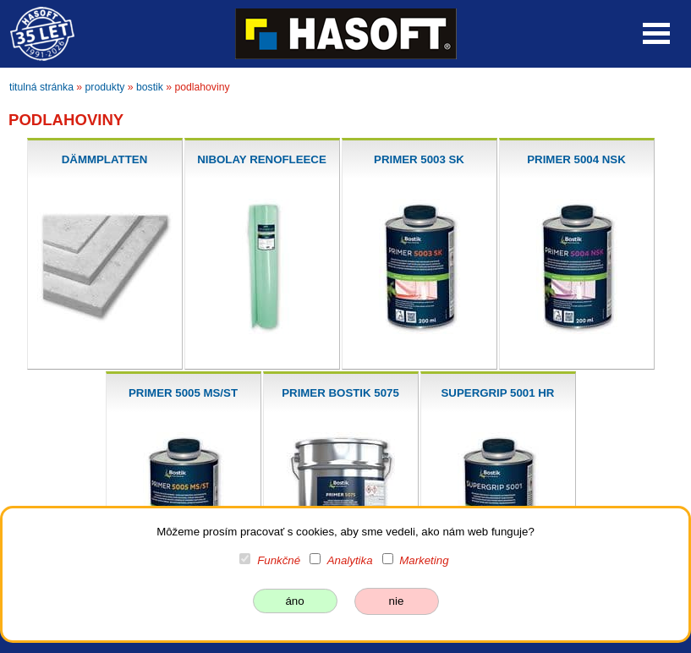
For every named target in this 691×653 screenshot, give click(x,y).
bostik (149, 87)
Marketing (423, 560)
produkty (105, 87)
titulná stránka (41, 87)
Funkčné (278, 560)
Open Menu (656, 33)
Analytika (350, 560)
